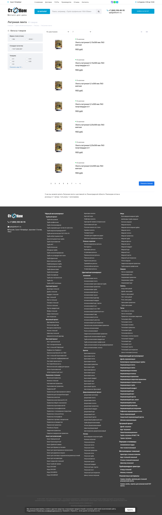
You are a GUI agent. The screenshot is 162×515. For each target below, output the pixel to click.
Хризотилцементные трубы (55, 239)
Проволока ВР (51, 389)
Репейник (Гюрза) (52, 427)
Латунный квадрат (90, 464)
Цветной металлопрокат (91, 272)
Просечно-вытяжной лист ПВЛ (56, 353)
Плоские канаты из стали (92, 227)
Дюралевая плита (90, 400)
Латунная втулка (89, 442)
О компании (39, 2)
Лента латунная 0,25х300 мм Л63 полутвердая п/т (89, 146)
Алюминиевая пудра (127, 445)
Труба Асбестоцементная (55, 236)
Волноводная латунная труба (93, 436)
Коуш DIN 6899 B (52, 472)
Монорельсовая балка (54, 328)
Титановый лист (126, 344)
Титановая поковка (127, 325)
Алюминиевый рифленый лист (94, 311)
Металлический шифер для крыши (58, 366)
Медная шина (125, 244)
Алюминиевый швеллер (92, 320)
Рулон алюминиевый (91, 331)
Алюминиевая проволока (92, 286)
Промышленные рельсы (92, 255)
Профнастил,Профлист (54, 350)
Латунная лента (89, 445)
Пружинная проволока (54, 425)
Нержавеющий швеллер (128, 405)
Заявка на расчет (143, 11)
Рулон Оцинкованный (54, 369)
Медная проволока (127, 236)
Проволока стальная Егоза (55, 414)
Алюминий (86, 275)
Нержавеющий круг (127, 391)
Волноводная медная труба (130, 216)
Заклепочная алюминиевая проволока (96, 325)
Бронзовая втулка (89, 353)
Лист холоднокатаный (54, 344)
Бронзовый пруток (90, 386)
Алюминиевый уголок (91, 317)
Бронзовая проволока (91, 364)
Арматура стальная (53, 289)
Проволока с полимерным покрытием (59, 411)
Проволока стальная (53, 375)
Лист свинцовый (126, 297)
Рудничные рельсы (90, 260)
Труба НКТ (50, 244)
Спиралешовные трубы (54, 266)
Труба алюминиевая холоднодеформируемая (98, 345)
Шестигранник (51, 316)
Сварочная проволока (54, 430)
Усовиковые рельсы (90, 269)
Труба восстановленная (54, 277)
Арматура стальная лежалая (130, 454)
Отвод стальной (125, 469)
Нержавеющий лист (127, 394)
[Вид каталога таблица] (152, 31)
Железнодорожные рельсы (93, 244)
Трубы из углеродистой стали (56, 255)
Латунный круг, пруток (91, 467)
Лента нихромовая (127, 272)
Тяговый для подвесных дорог (93, 235)
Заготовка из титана (127, 311)
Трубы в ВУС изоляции (54, 283)
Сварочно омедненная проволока (57, 433)
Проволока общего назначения (57, 403)
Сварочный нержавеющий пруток (132, 417)
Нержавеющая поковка (128, 370)
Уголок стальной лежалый (129, 460)
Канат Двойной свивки (54, 444)
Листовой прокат (52, 339)
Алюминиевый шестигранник (93, 322)
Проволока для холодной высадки (58, 394)
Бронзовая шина (89, 375)
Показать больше (147, 183)
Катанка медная (126, 222)
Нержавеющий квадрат (128, 388)
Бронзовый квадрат (90, 378)
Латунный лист (89, 470)
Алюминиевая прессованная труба (95, 284)
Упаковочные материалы (129, 476)
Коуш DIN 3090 (51, 466)
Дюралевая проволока (91, 406)
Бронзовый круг (89, 381)
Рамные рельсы (89, 258)
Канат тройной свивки (54, 464)
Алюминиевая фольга (91, 292)
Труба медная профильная (129, 266)
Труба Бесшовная (52, 219)
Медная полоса (126, 233)
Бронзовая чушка (89, 372)
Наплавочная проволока (54, 383)
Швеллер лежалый (126, 463)
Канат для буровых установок (56, 447)
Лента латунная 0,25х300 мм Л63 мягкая (89, 126)
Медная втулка (126, 224)
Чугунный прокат (126, 423)
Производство (66, 2)
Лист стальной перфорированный (57, 358)
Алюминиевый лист (90, 306)
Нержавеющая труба (127, 385)
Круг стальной (51, 297)
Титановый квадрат (127, 338)
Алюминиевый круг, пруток (92, 303)
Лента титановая (126, 313)
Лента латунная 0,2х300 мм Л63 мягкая (89, 167)
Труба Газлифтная (52, 275)
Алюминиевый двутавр (91, 298)
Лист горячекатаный (53, 342)
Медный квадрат (126, 247)
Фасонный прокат (52, 319)
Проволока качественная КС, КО (57, 400)
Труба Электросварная (54, 225)
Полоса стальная (52, 305)
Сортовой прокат (52, 286)
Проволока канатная (53, 397)
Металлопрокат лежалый (129, 451)
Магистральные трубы (54, 261)
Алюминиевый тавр (90, 314)
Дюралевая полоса (90, 403)
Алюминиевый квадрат (91, 300)
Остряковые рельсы (90, 252)
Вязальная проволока (54, 378)
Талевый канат (89, 233)
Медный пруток (126, 255)
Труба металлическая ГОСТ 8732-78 (58, 233)
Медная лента (125, 230)
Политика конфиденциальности (81, 506)
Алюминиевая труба (90, 289)
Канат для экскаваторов (54, 458)
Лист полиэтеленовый (128, 448)
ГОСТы (56, 2)
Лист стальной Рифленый (55, 347)
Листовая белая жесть (54, 364)
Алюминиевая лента (90, 278)
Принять (130, 510)
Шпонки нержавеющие (128, 420)
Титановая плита (126, 322)
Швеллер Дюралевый (91, 428)
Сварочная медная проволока (130, 263)
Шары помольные (52, 314)
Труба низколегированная (55, 253)
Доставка (48, 2)
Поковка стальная (52, 302)
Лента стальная (52, 300)
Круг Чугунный (125, 429)
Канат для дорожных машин (56, 453)
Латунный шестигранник (92, 472)
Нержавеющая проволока (129, 376)
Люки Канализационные (128, 432)
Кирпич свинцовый (127, 294)
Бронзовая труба (89, 367)
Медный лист (125, 252)
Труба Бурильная (52, 258)
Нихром (123, 269)
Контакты (85, 2)
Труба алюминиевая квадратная (94, 339)
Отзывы (76, 2)
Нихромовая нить (126, 274)
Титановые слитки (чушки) (129, 336)
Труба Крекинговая (53, 269)
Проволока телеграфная (54, 416)
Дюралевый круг (89, 411)
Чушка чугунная (125, 438)
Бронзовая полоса (90, 361)
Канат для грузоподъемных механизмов (60, 450)
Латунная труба (89, 456)
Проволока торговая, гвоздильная (57, 419)
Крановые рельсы (89, 249)
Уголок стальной (52, 330)
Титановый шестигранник (129, 349)
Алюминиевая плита (90, 281)
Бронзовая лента (89, 356)
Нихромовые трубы (127, 280)
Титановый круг (126, 341)
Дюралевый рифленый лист (93, 420)
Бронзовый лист (89, 383)
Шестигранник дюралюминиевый (95, 431)
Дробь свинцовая (126, 291)
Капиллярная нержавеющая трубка (132, 362)
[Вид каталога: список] (146, 31)
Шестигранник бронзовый (92, 389)
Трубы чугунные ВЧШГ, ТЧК (129, 435)
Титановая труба (126, 330)
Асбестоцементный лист (55, 372)
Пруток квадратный (53, 308)
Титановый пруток (127, 347)
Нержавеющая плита (127, 368)
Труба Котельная (52, 247)
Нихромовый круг (126, 283)
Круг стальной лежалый (128, 457)
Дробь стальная (52, 291)
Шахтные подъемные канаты (93, 238)
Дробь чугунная (125, 426)
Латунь (85, 434)
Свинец (122, 286)
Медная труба (125, 238)
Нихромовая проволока (128, 277)
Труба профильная (53, 222)
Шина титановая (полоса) (129, 352)
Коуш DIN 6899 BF (52, 475)
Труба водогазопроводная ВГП (56, 230)
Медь (122, 213)
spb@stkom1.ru (115, 13)
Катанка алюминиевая (91, 328)
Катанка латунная (89, 439)
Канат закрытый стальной (55, 461)
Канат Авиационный (53, 439)
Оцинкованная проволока (55, 386)
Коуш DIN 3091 (51, 469)
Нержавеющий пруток (128, 397)
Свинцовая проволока (128, 302)
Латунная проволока (90, 450)
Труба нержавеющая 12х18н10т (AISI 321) (60, 228)
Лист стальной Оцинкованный (56, 355)
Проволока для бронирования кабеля (59, 392)
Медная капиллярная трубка (130, 227)
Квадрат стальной (52, 294)
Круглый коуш (88, 216)
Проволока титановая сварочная (131, 316)
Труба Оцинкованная (53, 241)
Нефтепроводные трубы (54, 264)
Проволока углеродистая (55, 422)
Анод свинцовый (126, 288)
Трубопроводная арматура (129, 466)
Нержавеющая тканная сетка (130, 382)
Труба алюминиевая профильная (94, 342)
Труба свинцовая (126, 305)
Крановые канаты (89, 213)
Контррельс (88, 247)
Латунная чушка (89, 461)
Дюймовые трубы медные (129, 219)
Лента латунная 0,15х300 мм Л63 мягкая (89, 43)
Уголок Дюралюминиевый (92, 425)
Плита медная (125, 260)
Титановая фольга (127, 333)
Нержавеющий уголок (128, 402)
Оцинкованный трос (90, 224)
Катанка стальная (52, 380)
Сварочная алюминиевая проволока (95, 333)
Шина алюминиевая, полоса (93, 347)
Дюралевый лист (89, 414)
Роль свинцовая (126, 299)
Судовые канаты (89, 230)
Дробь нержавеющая (127, 359)
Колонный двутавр (53, 325)
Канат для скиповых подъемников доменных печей (63, 455)
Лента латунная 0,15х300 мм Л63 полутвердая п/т (89, 64)
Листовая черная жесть (54, 361)
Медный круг (125, 249)
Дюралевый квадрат (90, 409)
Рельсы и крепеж (89, 241)
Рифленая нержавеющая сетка (131, 411)
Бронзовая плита (89, 359)
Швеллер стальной (53, 333)
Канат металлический (53, 436)
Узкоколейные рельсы (91, 266)
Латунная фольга (89, 458)
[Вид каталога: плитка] (141, 31)
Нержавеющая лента (127, 365)
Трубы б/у (50, 280)
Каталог (42, 11)
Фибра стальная (52, 311)
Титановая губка (126, 319)
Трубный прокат (51, 217)
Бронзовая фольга (90, 370)
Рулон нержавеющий (127, 414)
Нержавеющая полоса (128, 373)
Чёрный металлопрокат (54, 214)
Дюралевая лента (89, 397)
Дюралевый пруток (90, 417)
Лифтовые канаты (89, 219)
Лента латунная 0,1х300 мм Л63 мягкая (89, 84)
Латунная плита (89, 447)
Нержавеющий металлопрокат (131, 356)
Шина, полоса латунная (91, 475)
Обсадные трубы (52, 250)
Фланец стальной (126, 472)
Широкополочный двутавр (55, 336)
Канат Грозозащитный (54, 442)
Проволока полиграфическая (56, 408)
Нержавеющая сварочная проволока (133, 379)
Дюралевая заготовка (91, 395)
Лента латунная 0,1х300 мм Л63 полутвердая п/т (89, 105)
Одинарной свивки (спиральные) (94, 222)
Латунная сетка (89, 453)
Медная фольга (126, 241)
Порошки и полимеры (127, 442)
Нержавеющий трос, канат (129, 399)
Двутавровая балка (53, 322)
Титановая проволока (128, 327)
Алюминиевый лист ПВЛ (92, 309)
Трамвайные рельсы (90, 263)
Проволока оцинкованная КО (56, 405)
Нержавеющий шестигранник (130, 408)
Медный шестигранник (128, 258)
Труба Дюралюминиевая (92, 422)
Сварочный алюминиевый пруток (95, 336)
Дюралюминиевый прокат (92, 392)
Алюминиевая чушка (91, 295)
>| (80, 183)
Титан (122, 308)
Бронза (85, 350)
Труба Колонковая (52, 272)
